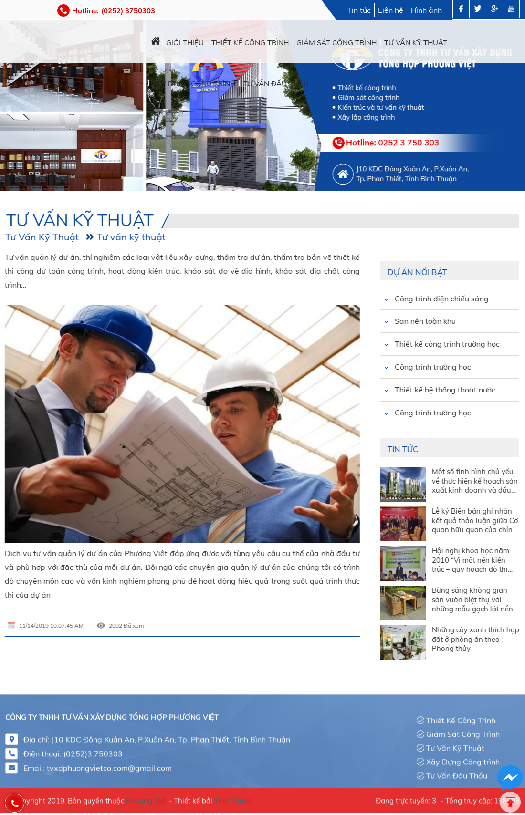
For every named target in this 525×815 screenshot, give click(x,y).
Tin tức (359, 10)
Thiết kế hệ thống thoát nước (396, 389)
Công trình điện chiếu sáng (393, 298)
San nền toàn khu (376, 321)
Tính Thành (233, 797)
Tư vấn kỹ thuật (82, 237)
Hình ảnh (426, 10)
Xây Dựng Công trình (463, 758)
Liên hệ (390, 10)
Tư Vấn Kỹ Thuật (455, 744)
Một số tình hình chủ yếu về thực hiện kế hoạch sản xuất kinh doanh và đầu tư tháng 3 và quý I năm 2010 (425, 480)
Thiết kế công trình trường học (398, 344)
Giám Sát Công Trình (463, 730)
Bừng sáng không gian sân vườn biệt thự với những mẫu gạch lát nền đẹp (422, 599)
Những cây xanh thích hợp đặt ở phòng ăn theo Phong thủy (426, 638)
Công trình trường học (384, 366)
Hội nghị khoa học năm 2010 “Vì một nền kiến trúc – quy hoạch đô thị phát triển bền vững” (421, 559)
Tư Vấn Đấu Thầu (456, 771)
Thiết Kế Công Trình (460, 717)
